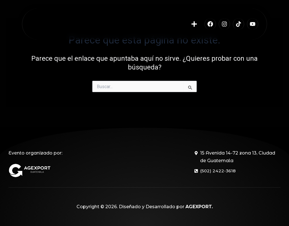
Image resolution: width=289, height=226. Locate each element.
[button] (194, 27)
